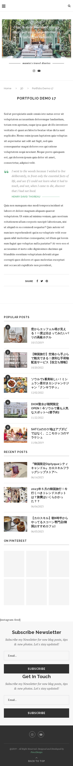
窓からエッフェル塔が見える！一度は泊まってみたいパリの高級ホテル (50, 333)
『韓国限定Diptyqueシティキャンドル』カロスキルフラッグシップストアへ (50, 468)
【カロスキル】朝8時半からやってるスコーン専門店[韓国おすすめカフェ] (49, 522)
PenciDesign (37, 752)
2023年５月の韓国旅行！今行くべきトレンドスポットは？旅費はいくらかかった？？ (49, 495)
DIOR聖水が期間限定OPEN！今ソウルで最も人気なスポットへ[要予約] (49, 408)
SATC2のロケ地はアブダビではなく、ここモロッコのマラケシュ (50, 433)
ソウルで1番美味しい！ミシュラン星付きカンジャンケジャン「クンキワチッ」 (50, 383)
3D (21, 88)
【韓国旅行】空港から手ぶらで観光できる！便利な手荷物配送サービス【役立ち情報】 (50, 358)
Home (8, 88)
